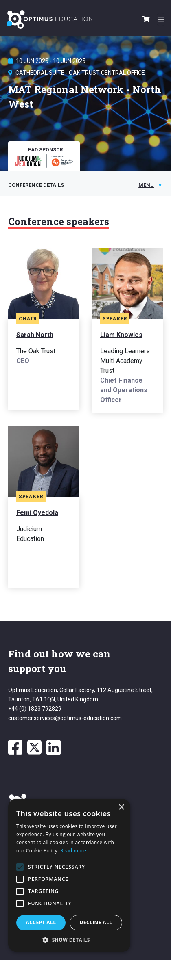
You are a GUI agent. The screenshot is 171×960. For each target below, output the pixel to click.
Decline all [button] (96, 922)
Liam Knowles (121, 335)
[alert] (69, 875)
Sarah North (34, 335)
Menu (146, 185)
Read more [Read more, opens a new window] (73, 850)
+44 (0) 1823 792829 (34, 708)
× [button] (121, 807)
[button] (69, 940)
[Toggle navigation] (160, 19)
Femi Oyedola (37, 513)
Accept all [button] (41, 922)
